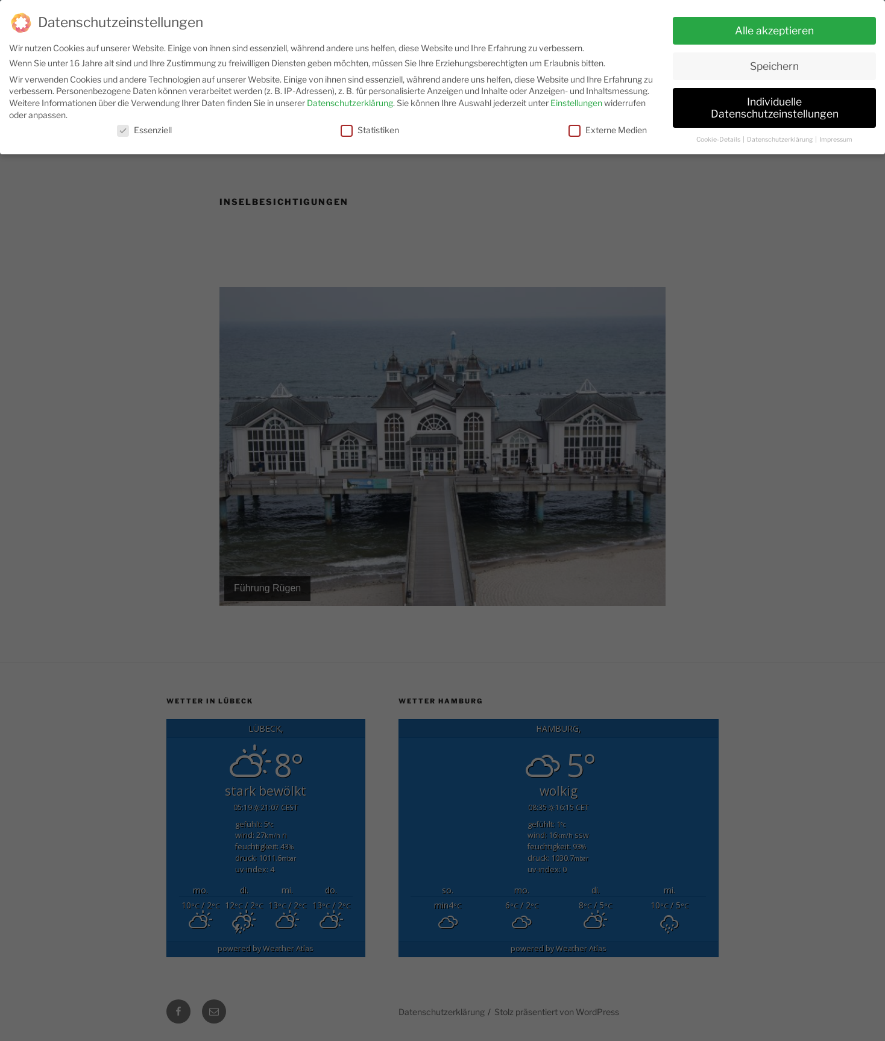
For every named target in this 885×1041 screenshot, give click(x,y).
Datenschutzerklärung (350, 100)
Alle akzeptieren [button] (774, 28)
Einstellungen (576, 100)
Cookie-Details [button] (719, 136)
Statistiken (370, 127)
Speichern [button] (774, 63)
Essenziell (144, 127)
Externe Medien (607, 127)
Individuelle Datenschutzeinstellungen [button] (775, 105)
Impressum (835, 136)
